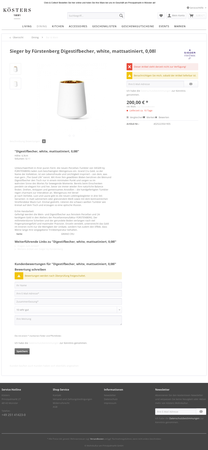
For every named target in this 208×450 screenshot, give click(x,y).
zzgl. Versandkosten (146, 106)
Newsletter (110, 395)
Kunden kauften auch (21, 365)
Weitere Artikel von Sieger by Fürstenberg (39, 249)
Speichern (22, 351)
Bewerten (162, 117)
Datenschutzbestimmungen (156, 90)
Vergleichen (135, 117)
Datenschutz (111, 399)
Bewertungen (36, 141)
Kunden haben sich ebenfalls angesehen (56, 365)
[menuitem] (96, 17)
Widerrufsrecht (61, 403)
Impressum (110, 403)
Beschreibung (17, 141)
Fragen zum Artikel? (27, 245)
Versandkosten (97, 438)
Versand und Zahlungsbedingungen (72, 399)
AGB (55, 406)
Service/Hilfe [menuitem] (195, 7)
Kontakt (57, 395)
